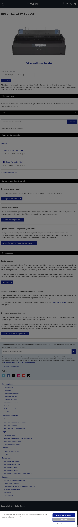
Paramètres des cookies (63, 523)
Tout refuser (63, 519)
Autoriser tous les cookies (63, 515)
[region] (38, 519)
